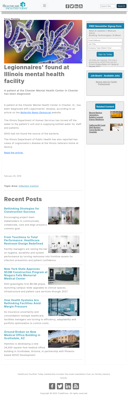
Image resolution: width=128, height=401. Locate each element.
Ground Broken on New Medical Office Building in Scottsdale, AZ (22, 335)
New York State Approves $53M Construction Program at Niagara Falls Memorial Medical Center (26, 273)
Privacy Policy (101, 64)
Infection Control (28, 186)
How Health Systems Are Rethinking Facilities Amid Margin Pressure (22, 303)
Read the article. (14, 152)
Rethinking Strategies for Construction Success (21, 210)
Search (121, 6)
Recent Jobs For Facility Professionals (106, 83)
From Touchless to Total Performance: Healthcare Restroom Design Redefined (23, 240)
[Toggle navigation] (44, 5)
